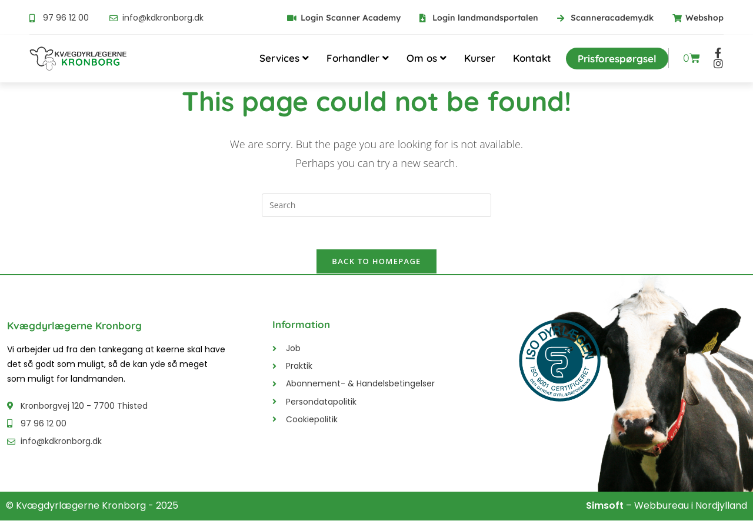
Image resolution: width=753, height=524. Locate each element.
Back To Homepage (376, 264)
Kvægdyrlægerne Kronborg (74, 329)
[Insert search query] (376, 205)
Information (301, 328)
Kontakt (532, 58)
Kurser (479, 58)
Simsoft (605, 509)
